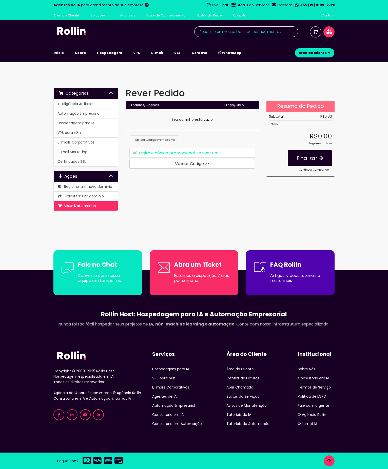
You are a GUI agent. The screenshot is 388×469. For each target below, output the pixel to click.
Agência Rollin (312, 414)
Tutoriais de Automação (247, 423)
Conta (326, 15)
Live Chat (220, 5)
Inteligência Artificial (75, 103)
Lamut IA (307, 423)
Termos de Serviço (314, 387)
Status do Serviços (242, 396)
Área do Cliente (66, 15)
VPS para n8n (69, 132)
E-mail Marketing (72, 151)
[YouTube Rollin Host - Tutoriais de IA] (85, 414)
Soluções (98, 15)
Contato (284, 5)
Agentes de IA (164, 396)
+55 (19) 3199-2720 (317, 5)
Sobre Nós (306, 369)
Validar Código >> (192, 164)
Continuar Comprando (314, 170)
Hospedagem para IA (75, 123)
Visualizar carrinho (76, 205)
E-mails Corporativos (75, 142)
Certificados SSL (71, 161)
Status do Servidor (253, 5)
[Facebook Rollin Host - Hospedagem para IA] (58, 414)
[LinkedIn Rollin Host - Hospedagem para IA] (98, 414)
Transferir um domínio (80, 196)
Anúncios (127, 15)
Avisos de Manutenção (246, 405)
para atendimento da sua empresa (99, 5)
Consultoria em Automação (177, 423)
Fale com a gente (313, 405)
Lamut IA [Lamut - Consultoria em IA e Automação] (123, 398)
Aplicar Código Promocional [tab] (155, 140)
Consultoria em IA (168, 414)
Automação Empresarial (78, 113)
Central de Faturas (242, 378)
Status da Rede (209, 15)
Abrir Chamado (239, 387)
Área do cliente (314, 52)
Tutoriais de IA (238, 414)
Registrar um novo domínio (84, 186)
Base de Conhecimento (166, 15)
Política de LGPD (312, 396)
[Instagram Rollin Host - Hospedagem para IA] (72, 414)
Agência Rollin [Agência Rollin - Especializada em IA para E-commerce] (129, 392)
